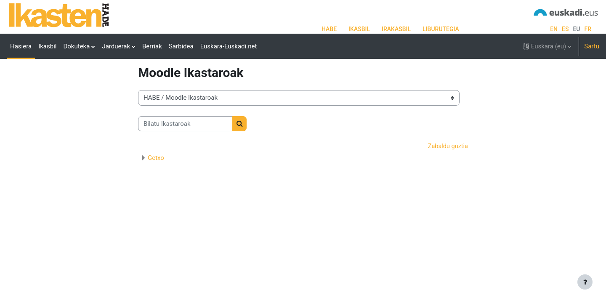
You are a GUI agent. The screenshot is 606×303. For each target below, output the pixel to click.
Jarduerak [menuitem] (116, 46)
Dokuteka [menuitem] (76, 46)
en (554, 29)
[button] (547, 46)
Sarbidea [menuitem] (181, 46)
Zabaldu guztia (447, 178)
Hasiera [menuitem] (21, 46)
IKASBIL (359, 29)
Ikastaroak (152, 87)
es (565, 29)
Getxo (156, 190)
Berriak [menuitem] (152, 46)
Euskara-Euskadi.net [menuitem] (228, 46)
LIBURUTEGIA (441, 29)
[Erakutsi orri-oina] (585, 282)
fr (587, 29)
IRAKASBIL (396, 29)
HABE (329, 29)
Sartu (591, 46)
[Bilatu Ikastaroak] (185, 155)
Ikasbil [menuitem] (47, 46)
